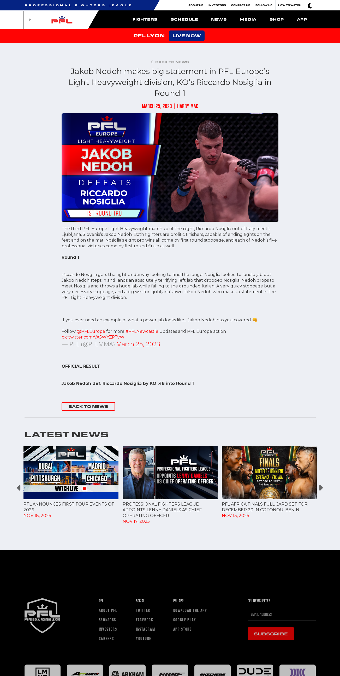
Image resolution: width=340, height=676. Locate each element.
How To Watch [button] (289, 5)
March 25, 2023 (138, 344)
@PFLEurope (91, 331)
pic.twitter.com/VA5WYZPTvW (93, 337)
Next (320, 488)
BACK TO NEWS (88, 406)
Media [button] (248, 19)
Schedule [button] (184, 19)
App (302, 19)
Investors (217, 5)
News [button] (219, 19)
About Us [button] (196, 5)
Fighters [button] (145, 19)
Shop (277, 19)
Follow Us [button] (264, 5)
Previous (19, 488)
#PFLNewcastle (142, 331)
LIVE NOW (186, 35)
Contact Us (240, 5)
